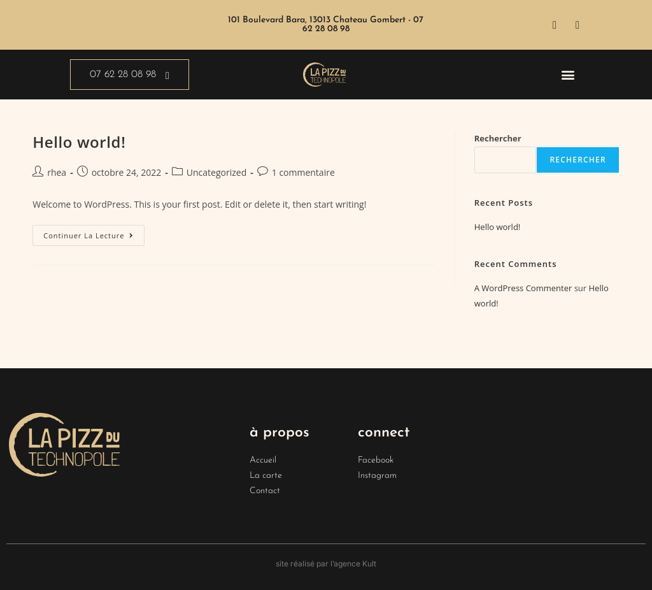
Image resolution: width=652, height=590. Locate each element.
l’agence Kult (353, 563)
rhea (56, 172)
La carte (266, 475)
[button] (567, 74)
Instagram (377, 475)
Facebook (375, 460)
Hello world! (78, 141)
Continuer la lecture (94, 232)
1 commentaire (303, 172)
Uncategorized (216, 172)
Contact (265, 491)
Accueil (263, 460)
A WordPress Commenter (523, 288)
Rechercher (497, 138)
